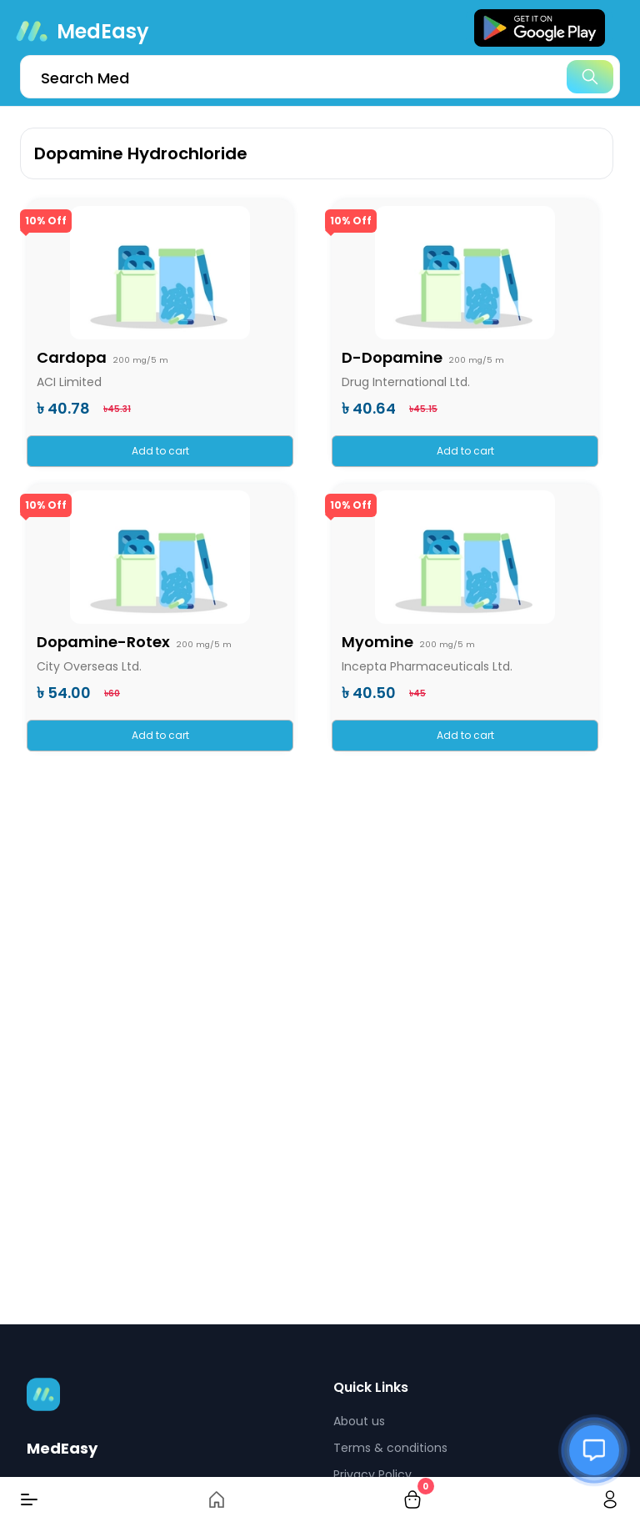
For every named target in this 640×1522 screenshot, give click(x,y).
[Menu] (29, 1499)
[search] (320, 76)
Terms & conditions (390, 1447)
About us (359, 1421)
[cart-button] (412, 1499)
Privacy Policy (372, 1474)
